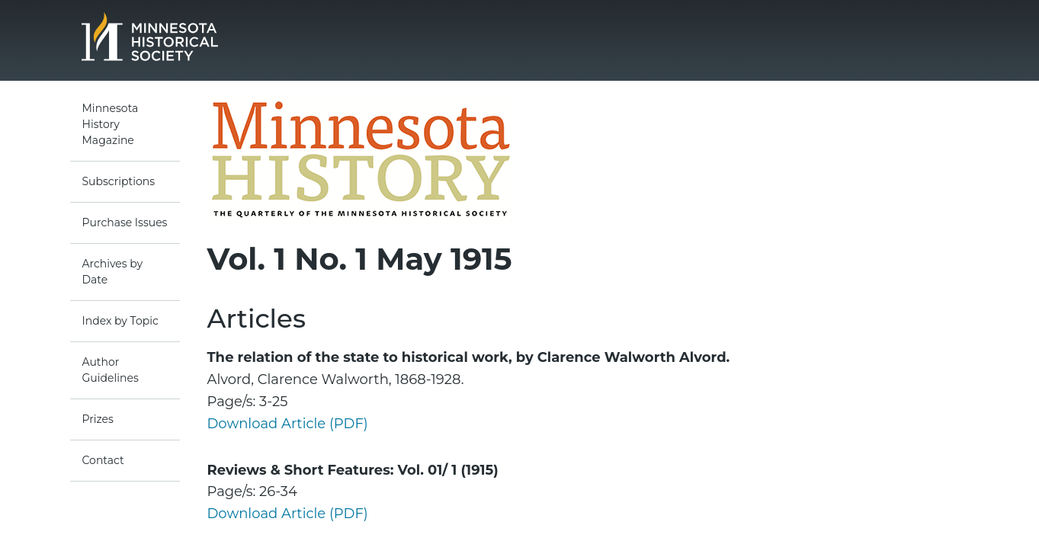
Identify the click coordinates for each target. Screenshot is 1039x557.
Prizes (98, 419)
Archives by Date (112, 272)
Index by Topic (120, 321)
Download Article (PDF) (287, 423)
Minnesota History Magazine (110, 124)
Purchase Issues (125, 222)
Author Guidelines (110, 370)
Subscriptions (119, 181)
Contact (103, 460)
